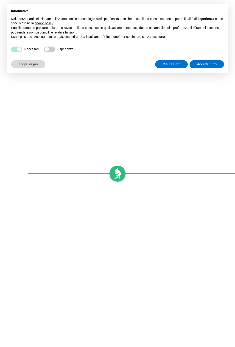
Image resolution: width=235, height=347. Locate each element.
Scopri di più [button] (28, 64)
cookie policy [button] (44, 23)
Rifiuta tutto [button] (171, 64)
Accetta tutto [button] (207, 64)
